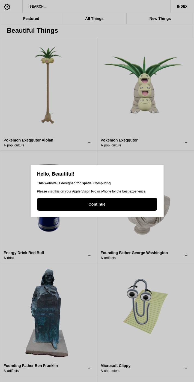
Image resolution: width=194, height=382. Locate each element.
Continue (96, 204)
